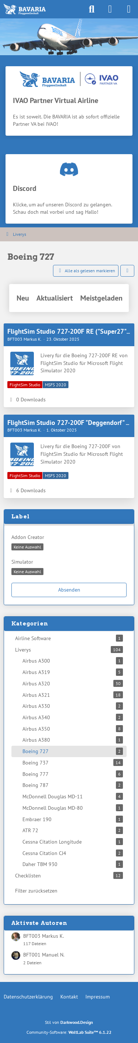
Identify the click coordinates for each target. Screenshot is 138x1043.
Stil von (69, 1022)
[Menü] (128, 9)
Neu (23, 298)
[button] (127, 271)
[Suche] (91, 9)
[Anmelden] (110, 9)
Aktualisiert (54, 298)
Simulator (22, 561)
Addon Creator (27, 537)
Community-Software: (69, 1032)
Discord (24, 188)
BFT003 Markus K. (43, 936)
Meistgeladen (101, 298)
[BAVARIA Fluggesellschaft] (24, 9)
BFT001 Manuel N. (43, 954)
